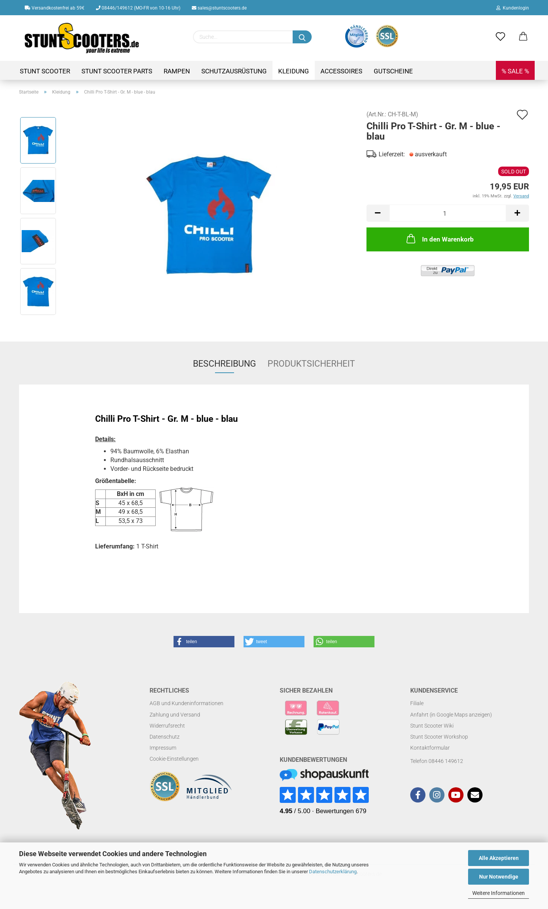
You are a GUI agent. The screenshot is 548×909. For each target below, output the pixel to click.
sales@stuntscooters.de (219, 8)
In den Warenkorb (439, 238)
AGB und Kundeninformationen (186, 703)
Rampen (177, 71)
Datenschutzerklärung (333, 871)
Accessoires (341, 71)
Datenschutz (165, 737)
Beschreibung (224, 364)
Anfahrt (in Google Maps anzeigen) (451, 715)
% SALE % (515, 71)
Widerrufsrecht (167, 726)
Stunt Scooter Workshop (439, 737)
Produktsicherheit (311, 364)
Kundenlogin (512, 8)
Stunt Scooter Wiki (432, 726)
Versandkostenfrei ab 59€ (54, 8)
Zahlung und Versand (175, 715)
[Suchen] (302, 36)
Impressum (163, 748)
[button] (204, 641)
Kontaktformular (430, 748)
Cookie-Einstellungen (174, 759)
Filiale (417, 703)
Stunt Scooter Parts (116, 71)
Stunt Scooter (45, 71)
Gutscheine (393, 71)
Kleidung (293, 71)
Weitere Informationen (498, 893)
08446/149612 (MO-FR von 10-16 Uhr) (138, 8)
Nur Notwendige (498, 877)
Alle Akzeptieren (499, 858)
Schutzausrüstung (234, 71)
